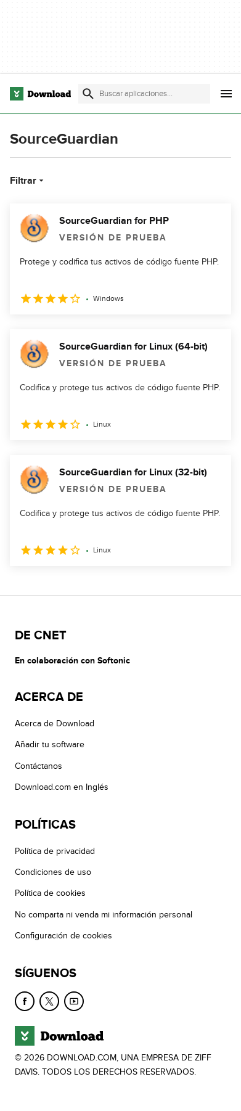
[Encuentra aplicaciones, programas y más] (144, 94)
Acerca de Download (54, 723)
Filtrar (28, 180)
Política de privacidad (55, 851)
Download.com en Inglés (61, 787)
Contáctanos (38, 766)
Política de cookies (50, 893)
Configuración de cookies (63, 935)
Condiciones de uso (53, 872)
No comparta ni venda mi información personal (103, 914)
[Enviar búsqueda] (88, 94)
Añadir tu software (49, 744)
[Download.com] (40, 93)
